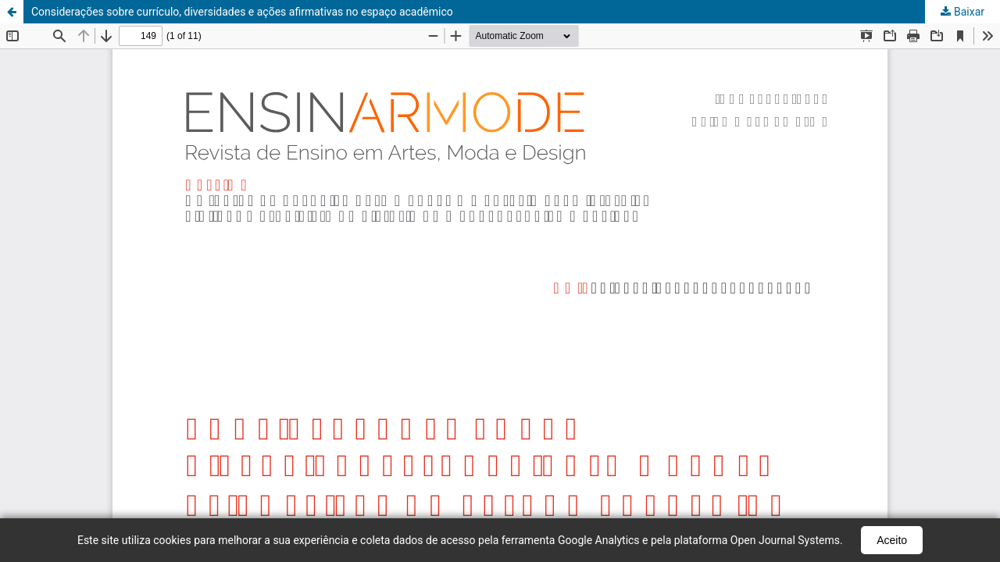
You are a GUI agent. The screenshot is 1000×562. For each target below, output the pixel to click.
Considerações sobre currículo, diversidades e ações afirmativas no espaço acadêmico (242, 11)
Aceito (892, 540)
